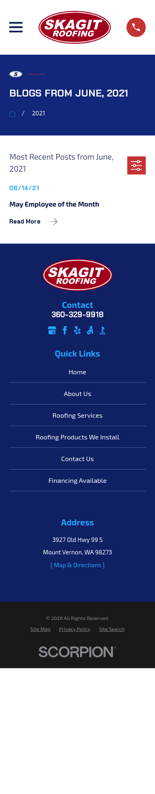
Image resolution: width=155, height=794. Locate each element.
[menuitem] (41, 629)
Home (77, 371)
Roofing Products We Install (77, 437)
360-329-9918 (77, 315)
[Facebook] (65, 330)
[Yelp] (77, 330)
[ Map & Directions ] (78, 564)
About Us (77, 393)
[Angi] (90, 330)
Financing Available (77, 480)
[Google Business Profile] (52, 330)
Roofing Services (78, 415)
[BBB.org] (102, 330)
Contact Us (77, 458)
